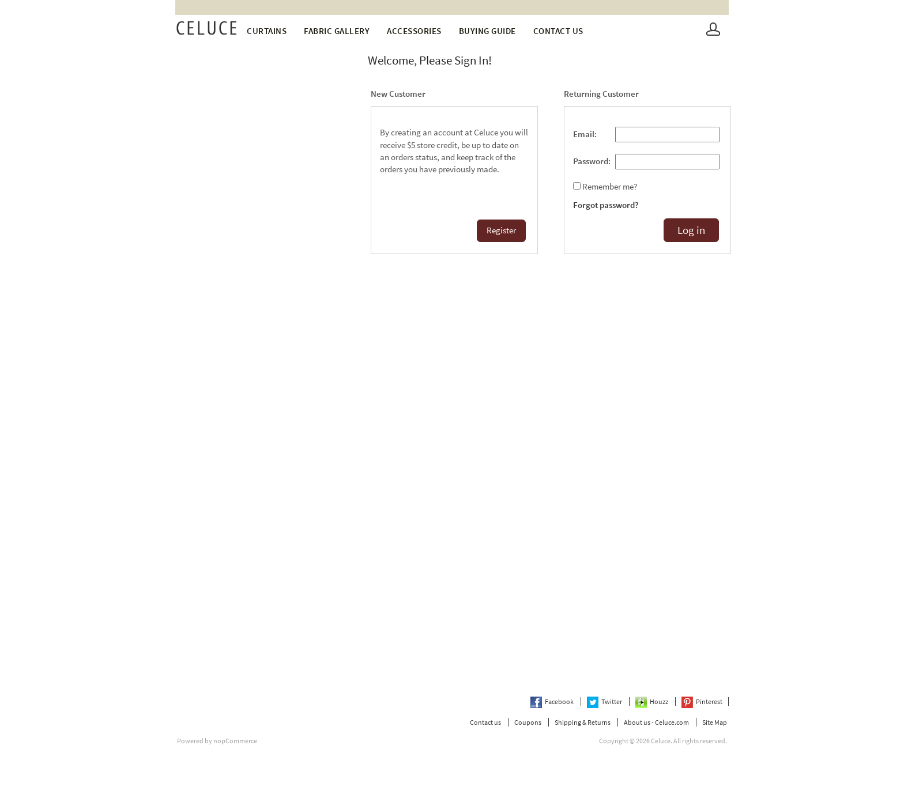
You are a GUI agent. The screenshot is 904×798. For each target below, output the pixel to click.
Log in (691, 230)
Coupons (527, 722)
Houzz (652, 701)
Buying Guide (487, 30)
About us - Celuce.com (656, 722)
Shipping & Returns (583, 722)
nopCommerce (235, 740)
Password (590, 161)
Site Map (714, 722)
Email (583, 134)
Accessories (414, 30)
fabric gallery (337, 30)
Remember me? (609, 186)
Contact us (558, 30)
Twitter (605, 701)
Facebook (552, 701)
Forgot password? (606, 205)
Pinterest (701, 701)
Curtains (267, 30)
